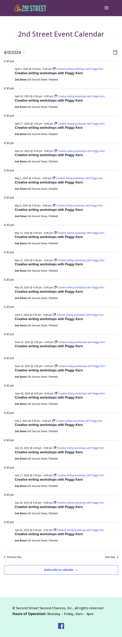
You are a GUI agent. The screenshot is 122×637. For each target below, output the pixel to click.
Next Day (111, 557)
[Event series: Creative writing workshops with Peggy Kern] (78, 69)
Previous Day (12, 557)
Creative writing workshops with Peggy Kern (49, 73)
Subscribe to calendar (58, 569)
